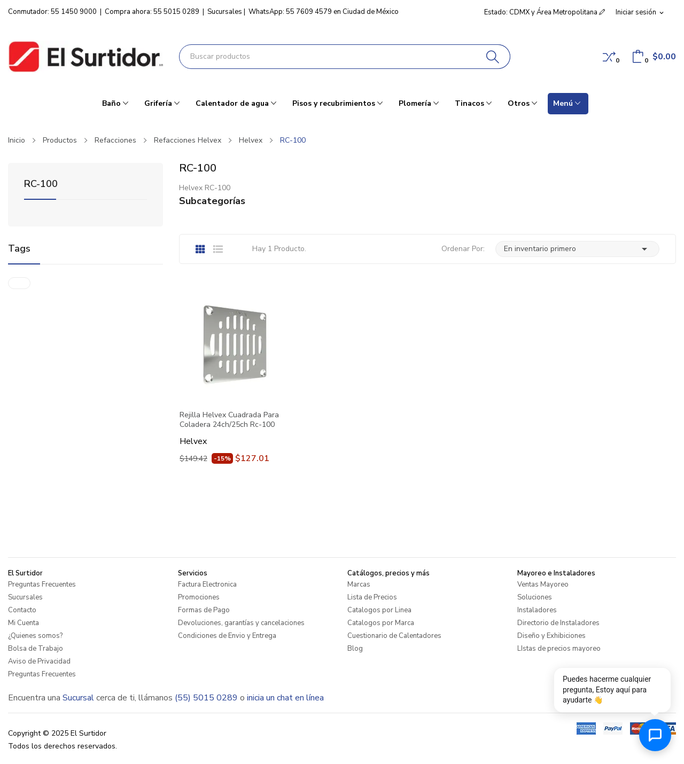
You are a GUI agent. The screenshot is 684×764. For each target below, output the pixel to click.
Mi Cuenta (23, 623)
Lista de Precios (372, 597)
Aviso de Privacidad (39, 661)
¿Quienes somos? (35, 636)
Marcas (358, 584)
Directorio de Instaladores (558, 623)
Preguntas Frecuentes (42, 584)
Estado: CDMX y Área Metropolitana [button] (544, 12)
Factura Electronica (207, 584)
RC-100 (41, 184)
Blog (355, 648)
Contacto (22, 610)
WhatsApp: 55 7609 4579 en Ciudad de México (323, 12)
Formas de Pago (204, 610)
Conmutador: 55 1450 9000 (52, 12)
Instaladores (537, 610)
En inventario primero (577, 249)
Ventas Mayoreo (543, 584)
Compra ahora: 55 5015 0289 (152, 12)
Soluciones (534, 597)
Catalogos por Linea (379, 610)
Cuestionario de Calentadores (394, 636)
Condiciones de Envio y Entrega (227, 636)
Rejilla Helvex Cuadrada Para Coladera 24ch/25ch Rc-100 (229, 420)
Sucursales (224, 12)
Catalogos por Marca (380, 623)
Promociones (199, 597)
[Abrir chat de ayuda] (655, 735)
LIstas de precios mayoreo (559, 648)
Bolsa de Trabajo (35, 648)
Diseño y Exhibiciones (551, 636)
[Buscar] (493, 56)
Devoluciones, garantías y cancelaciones (241, 623)
